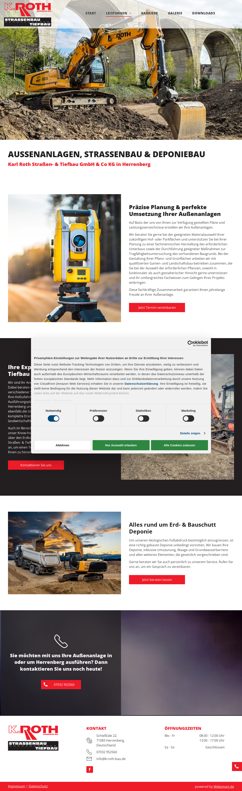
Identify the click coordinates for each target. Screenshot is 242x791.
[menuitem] (90, 13)
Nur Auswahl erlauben (121, 445)
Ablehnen (62, 445)
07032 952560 (106, 752)
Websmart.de (224, 786)
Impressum (42, 400)
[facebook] (89, 770)
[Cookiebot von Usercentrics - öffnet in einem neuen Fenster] (190, 344)
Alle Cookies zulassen (179, 445)
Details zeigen (190, 433)
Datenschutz (63, 400)
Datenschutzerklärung (141, 383)
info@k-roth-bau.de (111, 759)
